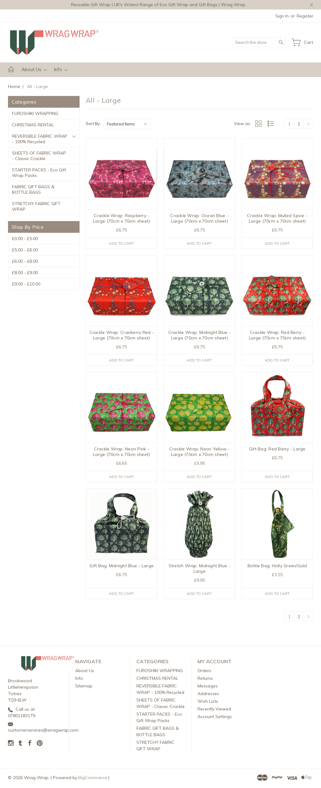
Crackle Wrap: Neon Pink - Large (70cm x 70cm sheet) (121, 452)
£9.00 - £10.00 (26, 284)
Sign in (282, 16)
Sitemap (83, 687)
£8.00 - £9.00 (25, 272)
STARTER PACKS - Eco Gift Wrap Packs (39, 172)
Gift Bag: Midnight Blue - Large (121, 566)
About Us (34, 69)
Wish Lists (208, 702)
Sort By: (93, 123)
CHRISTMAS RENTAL (33, 125)
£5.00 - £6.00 (25, 250)
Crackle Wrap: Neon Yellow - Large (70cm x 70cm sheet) (199, 452)
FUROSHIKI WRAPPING (35, 113)
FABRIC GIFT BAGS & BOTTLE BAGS (33, 189)
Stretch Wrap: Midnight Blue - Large (199, 569)
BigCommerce (92, 779)
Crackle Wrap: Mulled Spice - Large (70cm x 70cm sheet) (277, 218)
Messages (208, 687)
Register (305, 16)
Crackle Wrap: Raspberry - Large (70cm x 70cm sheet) (121, 218)
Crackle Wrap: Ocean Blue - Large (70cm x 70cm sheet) (199, 218)
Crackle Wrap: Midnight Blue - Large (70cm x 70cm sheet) (199, 335)
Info (61, 69)
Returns (205, 679)
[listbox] (127, 124)
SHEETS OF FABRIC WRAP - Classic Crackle (39, 155)
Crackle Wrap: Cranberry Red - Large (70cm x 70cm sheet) (121, 335)
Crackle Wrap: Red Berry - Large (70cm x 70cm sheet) (277, 335)
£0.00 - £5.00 (25, 238)
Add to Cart (121, 243)
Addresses (208, 695)
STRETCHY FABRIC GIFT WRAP (36, 206)
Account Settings (215, 718)
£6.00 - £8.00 (25, 261)
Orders (204, 672)
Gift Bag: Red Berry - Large (277, 449)
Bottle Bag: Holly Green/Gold (277, 566)
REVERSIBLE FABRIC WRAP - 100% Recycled (39, 138)
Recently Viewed (214, 710)
